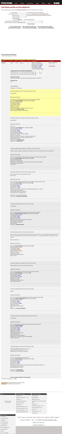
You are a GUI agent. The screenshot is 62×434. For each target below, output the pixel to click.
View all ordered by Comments (14, 27)
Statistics (52, 417)
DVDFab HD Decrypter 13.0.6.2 (21, 406)
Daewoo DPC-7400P (4, 418)
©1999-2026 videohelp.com (39, 425)
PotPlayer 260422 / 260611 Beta (22, 411)
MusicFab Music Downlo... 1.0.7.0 (38, 405)
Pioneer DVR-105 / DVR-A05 (21, 213)
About (49, 3)
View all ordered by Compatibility (30, 27)
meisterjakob (22, 315)
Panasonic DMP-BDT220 (5, 427)
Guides (37, 3)
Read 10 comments (53, 62)
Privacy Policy (30, 417)
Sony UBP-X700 (3, 416)
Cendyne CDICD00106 (20, 298)
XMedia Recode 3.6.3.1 (36, 399)
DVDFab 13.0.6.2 (19, 404)
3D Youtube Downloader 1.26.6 (21, 408)
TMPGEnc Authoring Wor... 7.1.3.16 (22, 397)
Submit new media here (22, 9)
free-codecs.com (40, 422)
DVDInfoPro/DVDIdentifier (26, 70)
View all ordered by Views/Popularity (46, 27)
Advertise (39, 417)
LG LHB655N (3, 420)
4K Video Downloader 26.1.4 (37, 407)
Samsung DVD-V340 (4, 422)
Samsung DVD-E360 (4, 423)
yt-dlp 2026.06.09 (35, 397)
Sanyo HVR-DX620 (4, 429)
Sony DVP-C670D (4, 425)
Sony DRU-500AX (19, 245)
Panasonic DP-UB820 (4, 432)
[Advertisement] (31, 43)
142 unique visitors (8, 401)
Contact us (23, 417)
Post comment (52, 66)
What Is (43, 3)
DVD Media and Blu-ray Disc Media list (15, 7)
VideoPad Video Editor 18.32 (21, 401)
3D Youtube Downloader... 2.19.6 (22, 410)
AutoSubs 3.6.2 (34, 404)
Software (22, 3)
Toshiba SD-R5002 (19, 325)
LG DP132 (2, 431)
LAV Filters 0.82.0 (35, 395)
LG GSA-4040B (18, 127)
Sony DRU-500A (18, 272)
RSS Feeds (47, 417)
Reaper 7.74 (34, 409)
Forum (16, 3)
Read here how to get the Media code (40, 14)
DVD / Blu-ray (30, 3)
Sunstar (3, 62)
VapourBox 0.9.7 (19, 395)
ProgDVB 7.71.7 (19, 399)
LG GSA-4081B (18, 158)
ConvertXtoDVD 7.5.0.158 (36, 411)
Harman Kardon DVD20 (23, 110)
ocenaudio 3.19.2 (35, 413)
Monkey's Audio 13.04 (20, 402)
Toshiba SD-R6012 (19, 100)
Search (19, 417)
